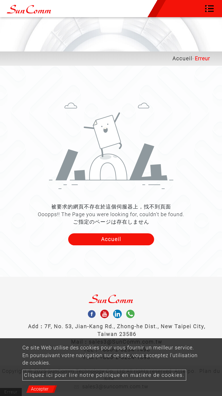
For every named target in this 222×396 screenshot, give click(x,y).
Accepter (39, 389)
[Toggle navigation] (209, 8)
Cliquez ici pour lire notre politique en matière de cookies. (104, 375)
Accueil (182, 58)
